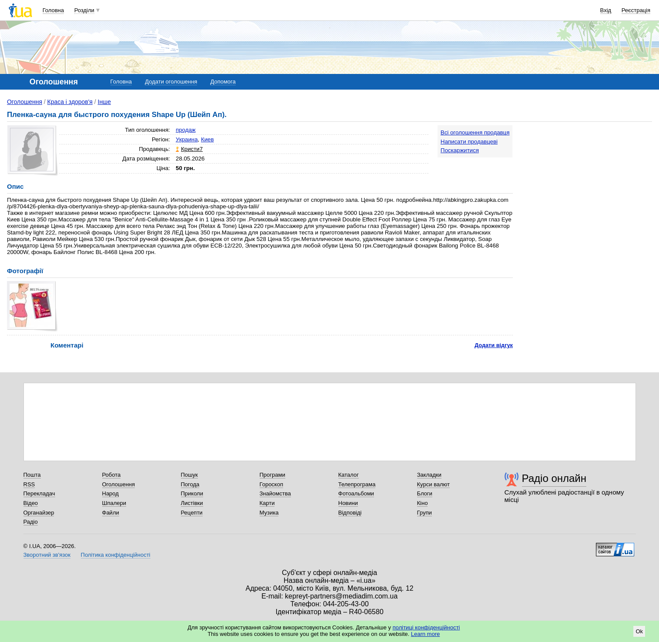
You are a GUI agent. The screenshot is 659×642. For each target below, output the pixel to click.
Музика (269, 512)
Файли (110, 512)
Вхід (606, 10)
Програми (272, 474)
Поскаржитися (460, 150)
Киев (207, 139)
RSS (29, 484)
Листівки (192, 503)
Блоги (424, 493)
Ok (639, 631)
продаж (186, 130)
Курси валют (433, 484)
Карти (267, 503)
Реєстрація (636, 10)
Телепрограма (357, 484)
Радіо (30, 521)
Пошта (32, 474)
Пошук (189, 474)
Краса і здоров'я (70, 101)
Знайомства (275, 493)
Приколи (192, 493)
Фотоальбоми (356, 493)
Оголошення (24, 101)
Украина (187, 139)
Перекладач (39, 493)
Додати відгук (494, 345)
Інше (104, 101)
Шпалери (114, 503)
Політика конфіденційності (116, 555)
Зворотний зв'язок (46, 555)
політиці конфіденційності (426, 627)
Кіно (422, 503)
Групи (424, 512)
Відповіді (350, 512)
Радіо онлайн (554, 478)
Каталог (348, 474)
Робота (111, 474)
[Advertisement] (587, 179)
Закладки (429, 474)
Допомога (222, 81)
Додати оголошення (171, 81)
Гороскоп (271, 484)
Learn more (425, 634)
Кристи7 (192, 149)
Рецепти (192, 512)
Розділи (84, 10)
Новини (348, 503)
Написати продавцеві (469, 141)
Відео (30, 503)
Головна (53, 10)
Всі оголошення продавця (475, 132)
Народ (110, 493)
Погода (190, 484)
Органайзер (38, 512)
